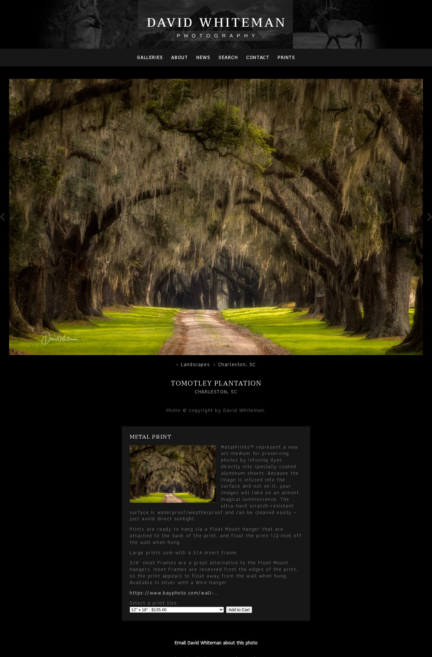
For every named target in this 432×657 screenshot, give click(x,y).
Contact (257, 57)
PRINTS (286, 57)
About (179, 57)
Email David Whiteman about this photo (216, 643)
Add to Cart (239, 609)
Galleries (150, 57)
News (203, 57)
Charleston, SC (237, 364)
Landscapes (195, 364)
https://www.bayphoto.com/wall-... (174, 593)
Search (228, 57)
